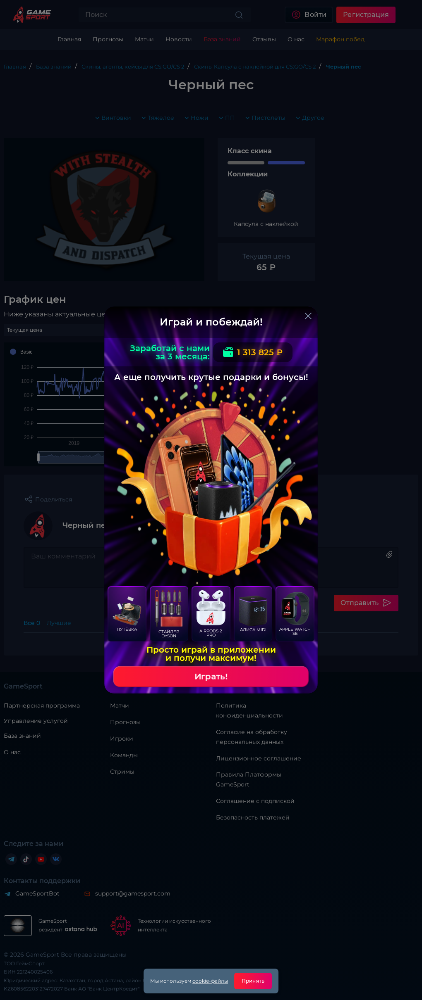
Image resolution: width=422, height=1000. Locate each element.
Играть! (211, 677)
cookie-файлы (210, 981)
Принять (253, 981)
